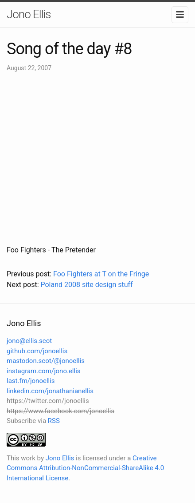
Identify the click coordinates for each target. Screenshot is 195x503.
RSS (54, 421)
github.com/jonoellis (37, 351)
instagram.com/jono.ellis (44, 371)
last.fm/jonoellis (31, 381)
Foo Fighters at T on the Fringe (101, 274)
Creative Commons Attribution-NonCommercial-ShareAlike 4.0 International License (85, 468)
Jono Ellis (29, 14)
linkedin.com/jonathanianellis (50, 391)
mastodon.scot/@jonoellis (46, 361)
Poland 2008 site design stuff (86, 284)
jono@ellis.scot (29, 341)
